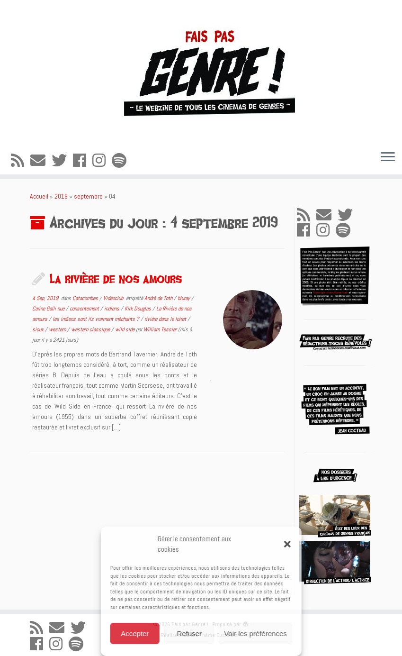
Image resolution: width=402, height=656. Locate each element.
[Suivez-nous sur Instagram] (102, 160)
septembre (88, 196)
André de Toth (159, 298)
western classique (91, 329)
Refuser (189, 633)
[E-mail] (41, 160)
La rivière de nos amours (116, 278)
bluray (184, 298)
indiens (112, 308)
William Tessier (160, 329)
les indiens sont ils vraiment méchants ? (97, 319)
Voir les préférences (255, 633)
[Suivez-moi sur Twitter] (62, 160)
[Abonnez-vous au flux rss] (20, 160)
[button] (287, 544)
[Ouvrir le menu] (388, 157)
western (58, 329)
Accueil (39, 196)
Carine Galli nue (49, 308)
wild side (125, 329)
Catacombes (85, 298)
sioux (38, 329)
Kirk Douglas (138, 308)
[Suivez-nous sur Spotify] (122, 160)
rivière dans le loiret (166, 319)
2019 (61, 196)
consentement (85, 308)
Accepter (135, 633)
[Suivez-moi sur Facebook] (82, 160)
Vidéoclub (114, 298)
